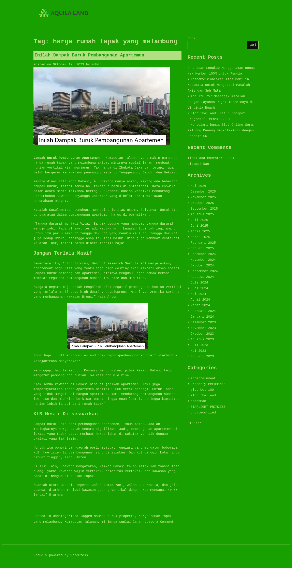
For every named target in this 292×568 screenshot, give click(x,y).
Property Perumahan (208, 384)
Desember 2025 (203, 192)
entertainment (203, 378)
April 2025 (200, 231)
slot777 (194, 423)
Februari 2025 (203, 243)
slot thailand (203, 395)
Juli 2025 (199, 220)
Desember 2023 (203, 322)
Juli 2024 (199, 283)
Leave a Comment (159, 522)
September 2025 (204, 209)
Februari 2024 (203, 311)
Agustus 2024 (202, 277)
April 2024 (200, 300)
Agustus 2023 (202, 339)
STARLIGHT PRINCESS (208, 407)
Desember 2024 (203, 254)
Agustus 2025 (202, 214)
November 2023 (203, 328)
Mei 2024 (198, 294)
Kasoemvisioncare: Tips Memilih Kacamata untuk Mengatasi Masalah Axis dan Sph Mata (219, 85)
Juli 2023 (199, 345)
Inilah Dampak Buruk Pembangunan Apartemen (89, 55)
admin (97, 64)
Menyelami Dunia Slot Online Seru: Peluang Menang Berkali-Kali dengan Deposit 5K (221, 130)
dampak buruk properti (114, 516)
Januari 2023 (202, 356)
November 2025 (203, 197)
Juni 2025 (199, 226)
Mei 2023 (198, 351)
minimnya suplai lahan (122, 522)
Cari (191, 38)
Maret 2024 (200, 305)
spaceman (198, 401)
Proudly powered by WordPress (60, 555)
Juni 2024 (199, 288)
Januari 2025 (202, 248)
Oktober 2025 (202, 203)
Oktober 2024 (202, 265)
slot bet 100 (202, 390)
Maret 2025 (200, 237)
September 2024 (204, 271)
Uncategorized (65, 516)
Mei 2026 (198, 186)
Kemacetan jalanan (81, 522)
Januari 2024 (202, 317)
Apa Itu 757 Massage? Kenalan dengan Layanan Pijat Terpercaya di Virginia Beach (221, 102)
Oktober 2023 (202, 334)
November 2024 (203, 260)
